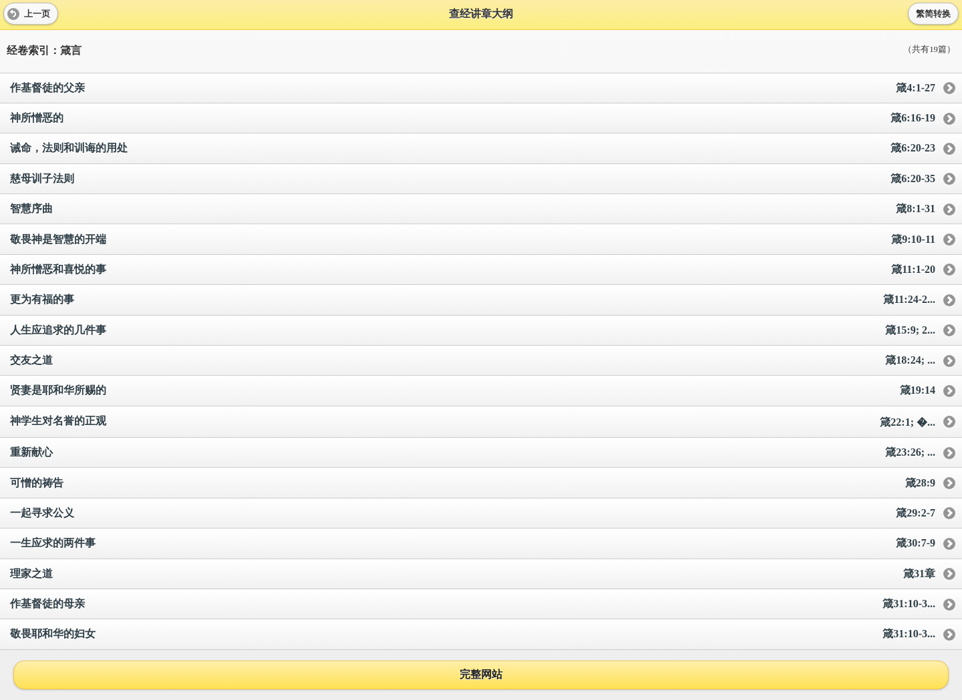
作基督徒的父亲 (472, 88)
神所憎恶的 (472, 118)
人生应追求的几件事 (472, 331)
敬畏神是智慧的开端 (472, 240)
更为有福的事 (472, 300)
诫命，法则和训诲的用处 (472, 148)
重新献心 (472, 453)
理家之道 (472, 574)
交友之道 (472, 361)
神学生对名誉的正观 (472, 422)
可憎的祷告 (472, 483)
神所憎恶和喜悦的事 (472, 270)
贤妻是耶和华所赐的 (472, 391)
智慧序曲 (472, 209)
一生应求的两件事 (472, 544)
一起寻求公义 (472, 513)
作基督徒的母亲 (472, 604)
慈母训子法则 (472, 179)
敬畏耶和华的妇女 (472, 634)
